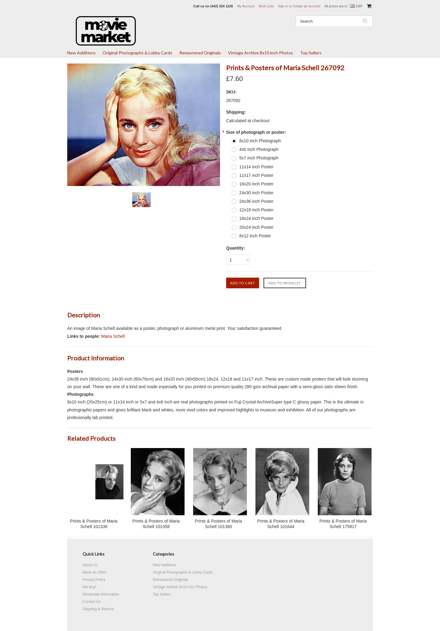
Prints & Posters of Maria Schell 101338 (94, 524)
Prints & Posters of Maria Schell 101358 (156, 524)
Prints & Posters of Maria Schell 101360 (218, 524)
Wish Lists (266, 6)
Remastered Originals (200, 52)
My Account (246, 6)
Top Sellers (310, 52)
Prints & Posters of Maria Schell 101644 (281, 524)
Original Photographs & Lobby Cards (137, 52)
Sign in (283, 6)
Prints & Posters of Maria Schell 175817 (343, 524)
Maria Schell (113, 336)
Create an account (306, 6)
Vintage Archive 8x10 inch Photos (260, 52)
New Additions (81, 52)
